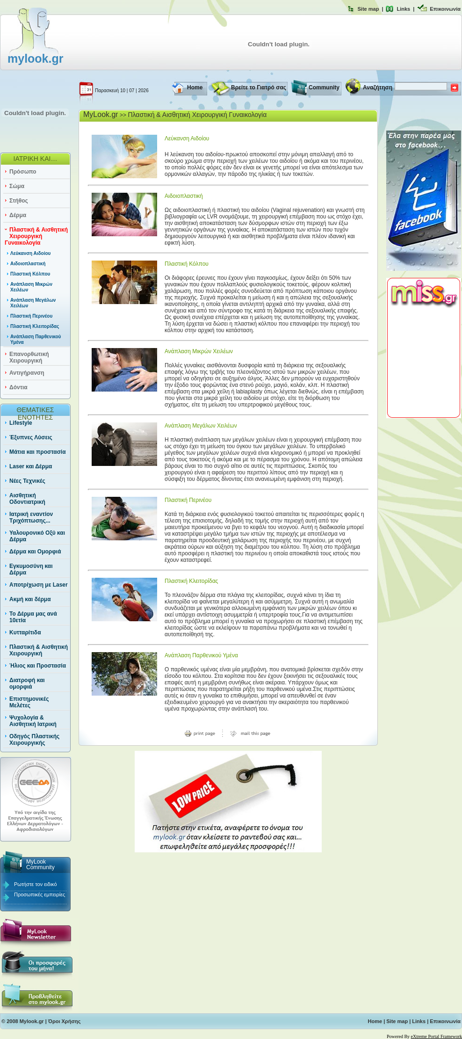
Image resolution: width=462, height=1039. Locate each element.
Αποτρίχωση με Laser (38, 584)
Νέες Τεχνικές (27, 481)
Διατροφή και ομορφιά (27, 683)
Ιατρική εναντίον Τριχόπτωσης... (31, 517)
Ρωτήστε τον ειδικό (35, 884)
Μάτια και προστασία (37, 452)
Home (194, 87)
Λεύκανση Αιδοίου (30, 253)
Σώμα (16, 186)
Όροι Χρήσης (64, 1021)
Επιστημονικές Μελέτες (29, 702)
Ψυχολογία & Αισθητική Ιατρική (33, 720)
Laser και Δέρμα (30, 466)
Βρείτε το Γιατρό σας (258, 87)
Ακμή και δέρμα (30, 599)
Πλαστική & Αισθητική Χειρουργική (38, 650)
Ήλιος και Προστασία (37, 665)
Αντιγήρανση (26, 373)
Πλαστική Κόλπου (30, 273)
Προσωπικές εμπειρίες (39, 894)
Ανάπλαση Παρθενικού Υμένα (201, 655)
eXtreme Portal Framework (436, 1036)
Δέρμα (17, 215)
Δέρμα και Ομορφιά (35, 551)
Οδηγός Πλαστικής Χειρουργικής (34, 739)
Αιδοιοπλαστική (27, 263)
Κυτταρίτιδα (25, 632)
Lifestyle (20, 423)
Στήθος (18, 200)
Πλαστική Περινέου (31, 316)
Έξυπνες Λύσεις (30, 437)
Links (403, 9)
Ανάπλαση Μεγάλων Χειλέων (201, 425)
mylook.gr (35, 58)
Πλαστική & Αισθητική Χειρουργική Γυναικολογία (36, 236)
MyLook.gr (100, 114)
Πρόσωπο (22, 171)
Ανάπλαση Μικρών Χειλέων (199, 351)
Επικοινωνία (445, 9)
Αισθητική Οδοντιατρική (27, 498)
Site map (368, 9)
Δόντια (18, 387)
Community (324, 87)
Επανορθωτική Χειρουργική (29, 357)
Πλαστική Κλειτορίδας (34, 326)
